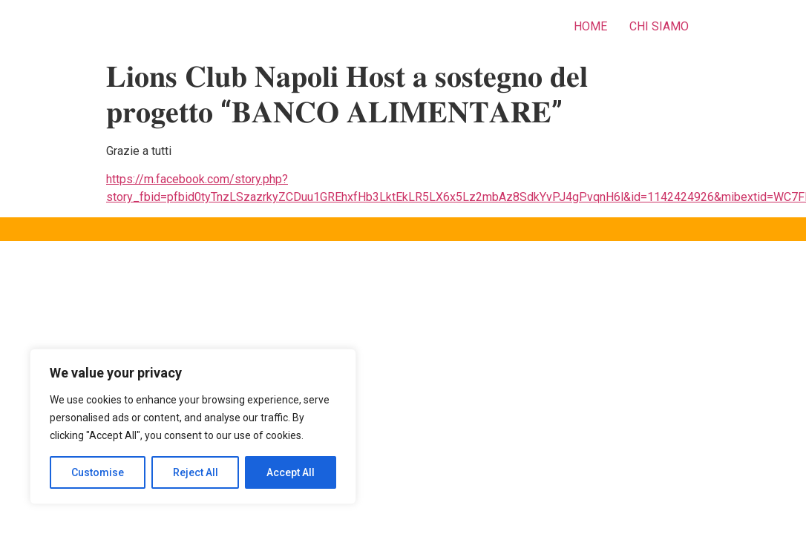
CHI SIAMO (659, 26)
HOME (590, 26)
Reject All (195, 472)
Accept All (290, 472)
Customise (97, 472)
